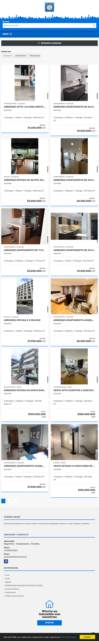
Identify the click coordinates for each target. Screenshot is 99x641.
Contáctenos (10, 592)
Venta (7, 579)
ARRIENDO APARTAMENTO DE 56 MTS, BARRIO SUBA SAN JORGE (74, 107)
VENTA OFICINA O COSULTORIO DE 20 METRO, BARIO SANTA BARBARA (74, 466)
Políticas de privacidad (14, 596)
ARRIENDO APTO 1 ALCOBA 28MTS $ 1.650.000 (25, 107)
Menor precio (20, 56)
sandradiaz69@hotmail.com (15, 557)
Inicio (7, 575)
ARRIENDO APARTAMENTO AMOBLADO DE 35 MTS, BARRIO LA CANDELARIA (74, 320)
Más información (68, 637)
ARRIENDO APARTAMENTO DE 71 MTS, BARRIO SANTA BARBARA (25, 250)
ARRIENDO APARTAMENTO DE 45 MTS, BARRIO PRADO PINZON (74, 180)
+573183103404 (10, 550)
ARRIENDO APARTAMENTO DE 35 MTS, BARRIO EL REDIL (74, 250)
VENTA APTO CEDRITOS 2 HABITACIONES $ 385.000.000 (74, 390)
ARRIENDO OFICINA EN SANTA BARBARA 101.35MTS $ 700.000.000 (25, 390)
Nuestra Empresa (12, 589)
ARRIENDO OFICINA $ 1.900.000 (22, 320)
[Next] (16, 501)
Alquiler (8, 582)
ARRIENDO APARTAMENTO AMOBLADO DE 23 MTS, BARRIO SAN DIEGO (25, 466)
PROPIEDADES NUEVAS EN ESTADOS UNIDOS (24, 585)
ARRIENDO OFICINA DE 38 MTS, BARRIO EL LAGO (25, 180)
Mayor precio (34, 56)
